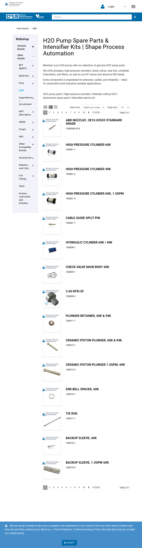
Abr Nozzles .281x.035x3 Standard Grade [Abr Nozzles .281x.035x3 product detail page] (94, 121)
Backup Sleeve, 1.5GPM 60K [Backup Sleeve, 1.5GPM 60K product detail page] (87, 462)
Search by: (75, 107)
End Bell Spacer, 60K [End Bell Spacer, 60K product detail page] (82, 389)
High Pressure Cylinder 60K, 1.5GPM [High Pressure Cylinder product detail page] (95, 193)
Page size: (112, 107)
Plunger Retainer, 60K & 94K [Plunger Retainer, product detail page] (88, 316)
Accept (69, 542)
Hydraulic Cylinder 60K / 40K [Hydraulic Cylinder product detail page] (89, 242)
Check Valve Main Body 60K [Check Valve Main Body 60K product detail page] (87, 267)
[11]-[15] (96, 112)
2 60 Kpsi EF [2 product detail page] (75, 291)
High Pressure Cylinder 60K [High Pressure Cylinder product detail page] (88, 145)
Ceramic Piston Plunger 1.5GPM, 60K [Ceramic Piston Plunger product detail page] (95, 365)
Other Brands (23, 28)
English (125, 6)
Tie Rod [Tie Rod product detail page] (71, 413)
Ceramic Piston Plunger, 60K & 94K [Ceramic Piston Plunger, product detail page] (94, 340)
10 (84, 112)
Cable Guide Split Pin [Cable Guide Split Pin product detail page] (83, 218)
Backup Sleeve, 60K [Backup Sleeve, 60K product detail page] (81, 438)
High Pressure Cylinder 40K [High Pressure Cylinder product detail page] (88, 169)
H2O (35, 28)
